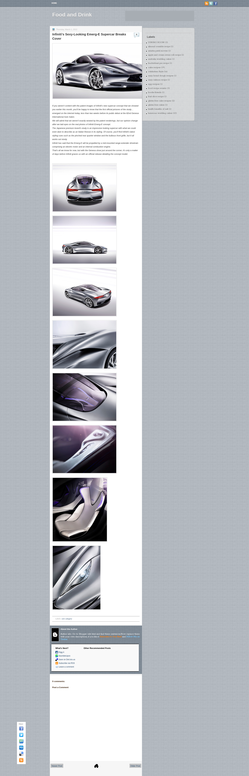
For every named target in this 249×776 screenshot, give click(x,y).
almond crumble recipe (159, 46)
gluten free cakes (156, 105)
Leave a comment (66, 667)
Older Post (135, 766)
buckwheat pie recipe (158, 63)
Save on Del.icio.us (67, 659)
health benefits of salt (158, 109)
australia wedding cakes (160, 59)
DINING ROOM (156, 42)
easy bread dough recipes (160, 75)
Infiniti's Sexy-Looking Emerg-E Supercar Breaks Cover (89, 36)
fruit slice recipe (156, 96)
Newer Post (57, 766)
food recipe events (157, 88)
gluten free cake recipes (159, 100)
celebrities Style (155, 71)
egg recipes (154, 84)
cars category (67, 619)
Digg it (61, 652)
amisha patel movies (158, 51)
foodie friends (154, 92)
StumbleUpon (64, 656)
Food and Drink (72, 15)
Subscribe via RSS (67, 663)
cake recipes (154, 67)
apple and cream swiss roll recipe (164, 55)
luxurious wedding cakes (160, 113)
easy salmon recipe (157, 80)
